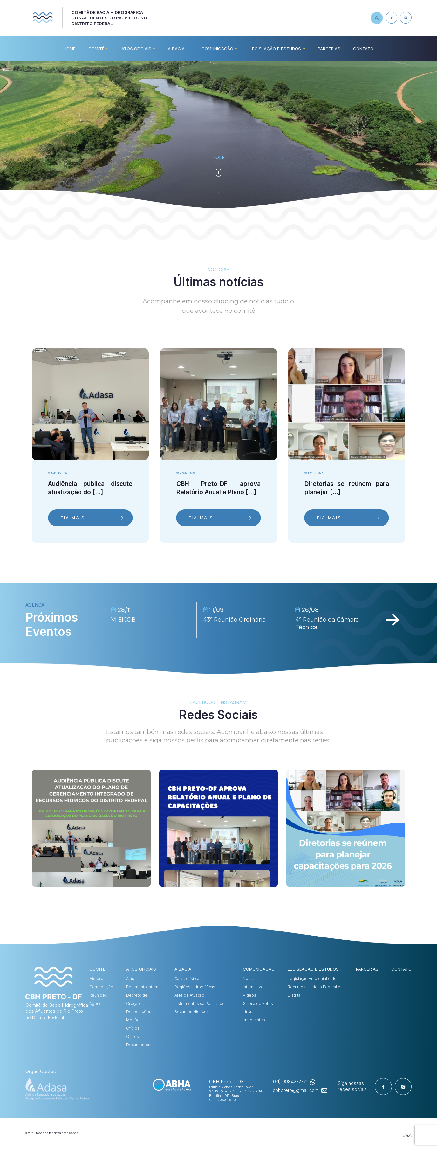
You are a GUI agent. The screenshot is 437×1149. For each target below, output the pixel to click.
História (96, 979)
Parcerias (329, 48)
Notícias (250, 979)
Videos (249, 995)
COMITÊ (96, 48)
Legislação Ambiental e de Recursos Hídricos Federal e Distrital (314, 987)
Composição (101, 987)
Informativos (254, 987)
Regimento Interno (143, 987)
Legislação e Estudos (275, 48)
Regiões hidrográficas (194, 987)
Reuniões (98, 995)
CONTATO (363, 48)
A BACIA (176, 48)
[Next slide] (393, 620)
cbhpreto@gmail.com (296, 1090)
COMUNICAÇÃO (217, 48)
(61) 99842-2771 (290, 1082)
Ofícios (133, 1028)
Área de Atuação (189, 995)
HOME (70, 48)
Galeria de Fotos (258, 1003)
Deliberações (138, 1012)
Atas (130, 979)
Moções (134, 1020)
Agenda (96, 1003)
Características (187, 979)
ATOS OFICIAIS (136, 48)
